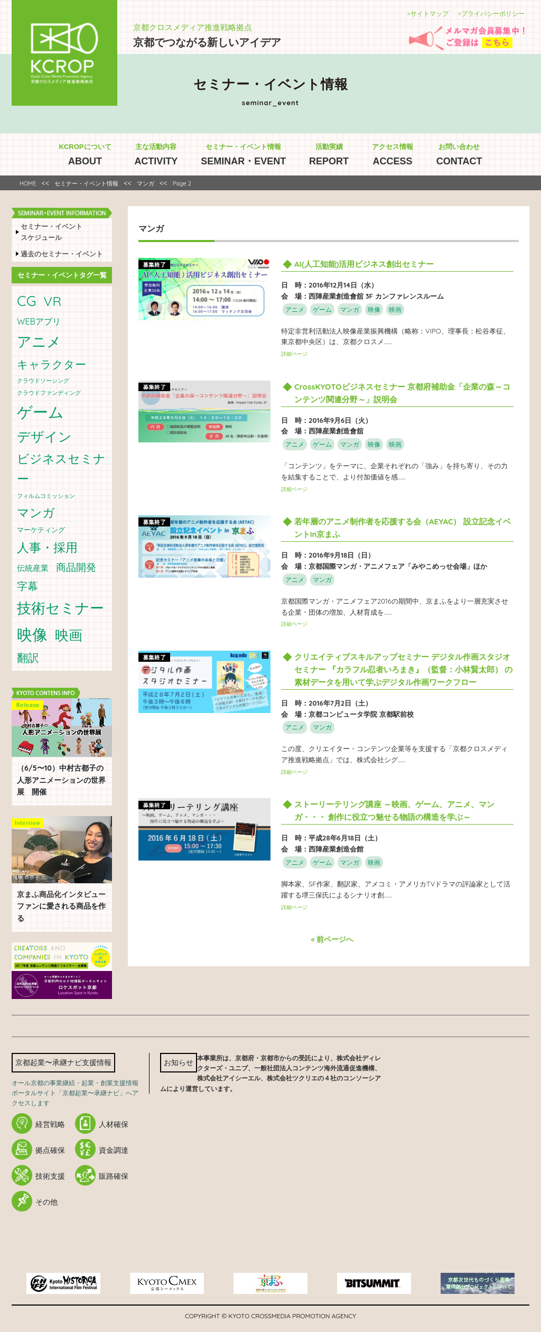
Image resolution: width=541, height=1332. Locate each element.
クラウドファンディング (49, 392)
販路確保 (113, 1176)
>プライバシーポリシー (491, 13)
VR (52, 301)
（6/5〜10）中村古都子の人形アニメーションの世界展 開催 (61, 780)
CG (26, 301)
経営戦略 (50, 1124)
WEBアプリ (39, 321)
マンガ (36, 512)
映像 (32, 634)
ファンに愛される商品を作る (61, 906)
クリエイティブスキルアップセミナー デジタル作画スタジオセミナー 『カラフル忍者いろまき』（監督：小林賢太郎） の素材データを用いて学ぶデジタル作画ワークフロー (403, 669)
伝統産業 (33, 568)
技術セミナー (60, 608)
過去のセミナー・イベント (62, 253)
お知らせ (178, 1062)
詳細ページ (294, 353)
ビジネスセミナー (61, 468)
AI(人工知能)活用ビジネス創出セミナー (364, 264)
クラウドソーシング (43, 380)
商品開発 (76, 567)
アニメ (39, 341)
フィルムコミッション (46, 496)
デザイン (44, 436)
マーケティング (41, 529)
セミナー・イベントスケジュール (51, 232)
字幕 (27, 586)
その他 (46, 1202)
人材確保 (113, 1124)
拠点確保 (50, 1150)
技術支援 (50, 1176)
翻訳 (28, 657)
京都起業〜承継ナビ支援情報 (63, 1062)
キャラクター (51, 364)
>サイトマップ (427, 13)
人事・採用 (47, 547)
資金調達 (113, 1150)
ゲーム (40, 411)
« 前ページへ (332, 939)
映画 (68, 634)
